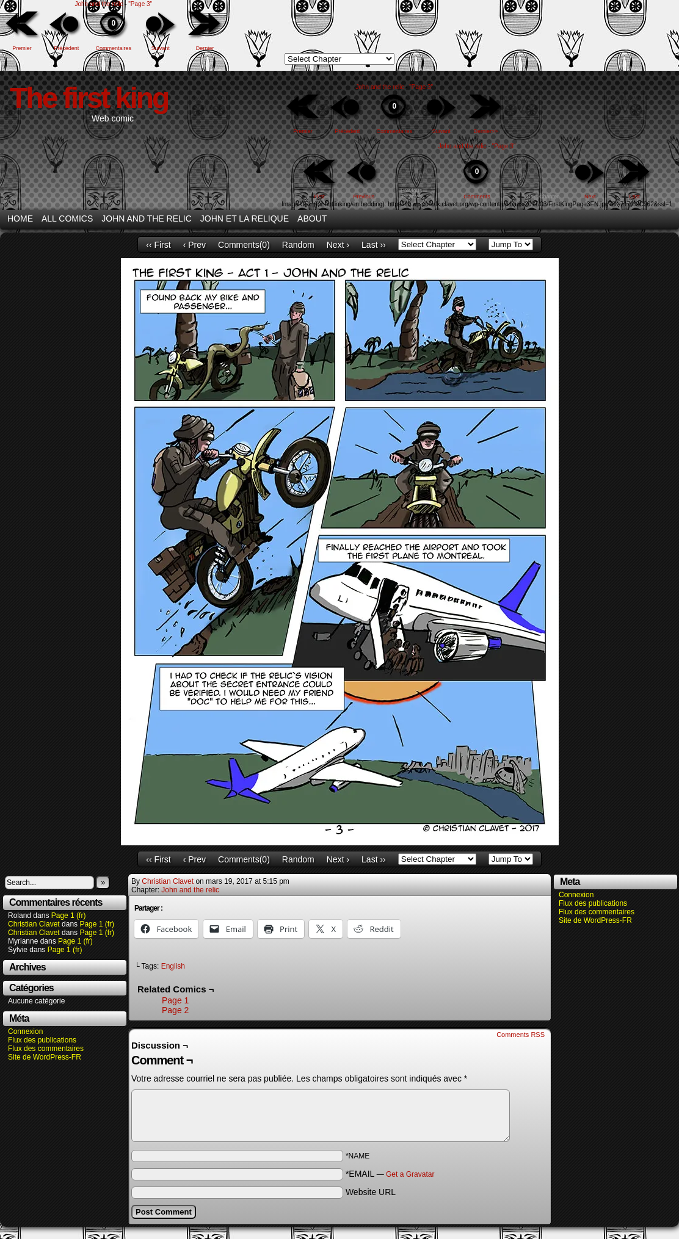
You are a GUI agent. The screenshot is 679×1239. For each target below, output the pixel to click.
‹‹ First (158, 245)
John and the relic (98, 4)
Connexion (25, 1031)
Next (590, 196)
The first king (89, 98)
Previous (363, 196)
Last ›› (373, 245)
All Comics (67, 218)
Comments (477, 178)
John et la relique (244, 218)
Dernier (205, 48)
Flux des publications (42, 1040)
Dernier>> (486, 131)
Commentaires (113, 30)
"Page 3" (140, 4)
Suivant (160, 48)
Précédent (66, 48)
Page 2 (175, 1010)
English (173, 966)
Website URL (371, 1192)
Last (635, 196)
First (319, 196)
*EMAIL (390, 1174)
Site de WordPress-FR (44, 1057)
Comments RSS (520, 1034)
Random (298, 245)
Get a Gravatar (410, 1174)
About (312, 218)
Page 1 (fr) (68, 915)
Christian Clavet (34, 924)
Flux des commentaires (46, 1048)
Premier (22, 48)
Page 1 (175, 1000)
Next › (338, 245)
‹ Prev (194, 245)
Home (20, 218)
